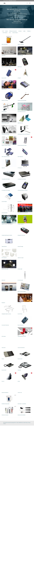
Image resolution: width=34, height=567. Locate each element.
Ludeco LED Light (20, 257)
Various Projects (15, 32)
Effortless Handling (5, 100)
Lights (24, 31)
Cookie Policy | (25, 422)
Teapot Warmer (4, 246)
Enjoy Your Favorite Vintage (6, 66)
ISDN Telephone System (6, 156)
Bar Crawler (19, 201)
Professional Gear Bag (5, 134)
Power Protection (20, 325)
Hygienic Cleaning (21, 44)
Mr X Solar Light (20, 280)
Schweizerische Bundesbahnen (23, 212)
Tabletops (28, 31)
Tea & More (3, 55)
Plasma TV (3, 167)
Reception (3, 302)
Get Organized (4, 111)
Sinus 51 (3, 381)
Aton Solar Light (20, 55)
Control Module (4, 201)
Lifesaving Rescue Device (22, 336)
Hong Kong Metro (4, 212)
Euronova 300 (20, 358)
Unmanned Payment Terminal (22, 190)
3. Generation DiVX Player (6, 190)
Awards (6, 31)
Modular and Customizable (22, 100)
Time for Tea (20, 392)
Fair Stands (19, 302)
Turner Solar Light (5, 291)
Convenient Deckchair (5, 325)
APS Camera (4, 336)
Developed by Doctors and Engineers (24, 134)
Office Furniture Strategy (22, 291)
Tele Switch (3, 347)
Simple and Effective (5, 392)
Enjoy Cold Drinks (4, 44)
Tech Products (5, 32)
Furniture (20, 31)
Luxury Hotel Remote (21, 347)
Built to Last (20, 66)
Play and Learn (4, 89)
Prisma (3, 358)
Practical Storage (20, 246)
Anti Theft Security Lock (21, 111)
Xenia (18, 89)
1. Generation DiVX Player (6, 179)
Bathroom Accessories (13, 31)
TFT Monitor (20, 167)
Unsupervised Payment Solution (7, 235)
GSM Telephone (20, 156)
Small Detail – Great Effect (22, 403)
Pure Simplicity (4, 257)
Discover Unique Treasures (6, 145)
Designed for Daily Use (21, 235)
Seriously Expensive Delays (22, 145)
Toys (10, 32)
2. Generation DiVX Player (22, 179)
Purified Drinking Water (5, 403)
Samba (19, 381)
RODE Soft (3, 280)
